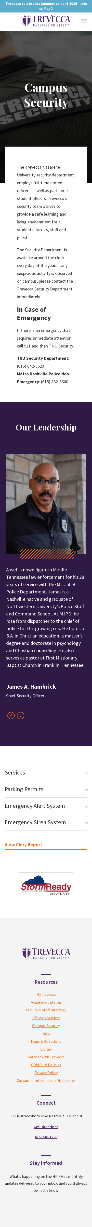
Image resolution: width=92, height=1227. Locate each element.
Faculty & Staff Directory (46, 1009)
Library (46, 1049)
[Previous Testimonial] (11, 715)
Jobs (46, 1033)
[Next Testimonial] (20, 715)
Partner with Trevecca (46, 1056)
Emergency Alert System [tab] (35, 806)
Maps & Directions (46, 1041)
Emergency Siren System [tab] (35, 822)
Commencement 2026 (59, 3)
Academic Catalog (46, 1002)
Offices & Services (46, 1017)
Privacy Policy (46, 1072)
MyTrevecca (46, 994)
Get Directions (46, 1126)
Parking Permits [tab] (24, 789)
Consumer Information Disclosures (46, 1080)
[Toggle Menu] (84, 21)
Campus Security (46, 1025)
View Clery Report (23, 844)
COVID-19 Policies (46, 1064)
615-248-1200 (46, 1136)
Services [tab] (15, 772)
